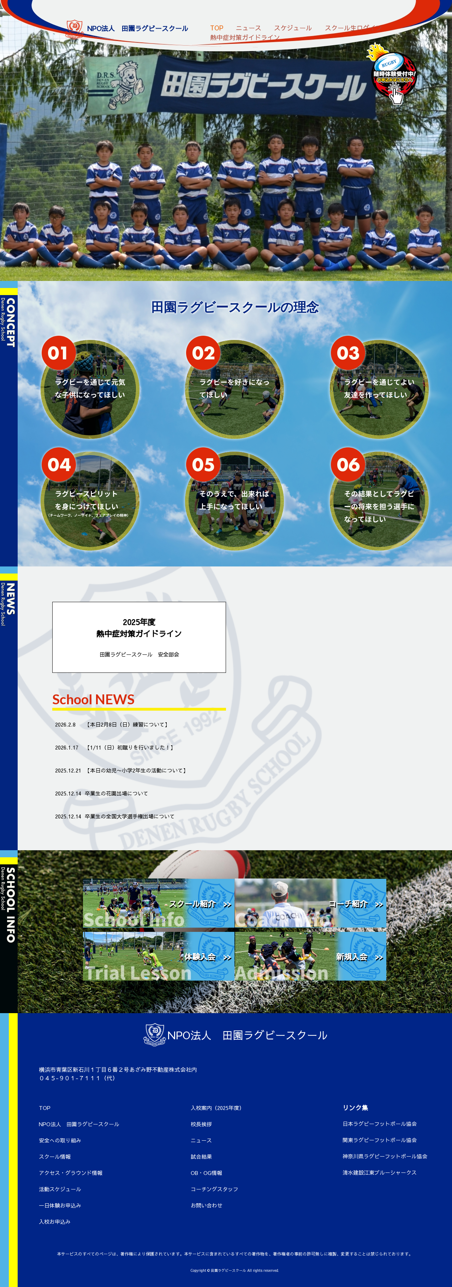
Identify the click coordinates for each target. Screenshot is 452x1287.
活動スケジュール (60, 1189)
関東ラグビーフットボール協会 (380, 1140)
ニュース (248, 25)
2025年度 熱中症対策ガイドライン (139, 637)
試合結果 (201, 1156)
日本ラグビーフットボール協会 (380, 1123)
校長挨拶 (201, 1124)
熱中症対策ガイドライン (245, 35)
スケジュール (293, 25)
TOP (216, 25)
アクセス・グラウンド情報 (70, 1172)
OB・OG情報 (206, 1172)
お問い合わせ (206, 1205)
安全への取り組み (60, 1140)
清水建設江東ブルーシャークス (380, 1172)
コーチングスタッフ (214, 1189)
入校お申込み (55, 1221)
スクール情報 (55, 1156)
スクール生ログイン (353, 25)
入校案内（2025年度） (217, 1107)
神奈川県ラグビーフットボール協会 (385, 1156)
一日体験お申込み (60, 1205)
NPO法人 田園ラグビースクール (79, 1124)
